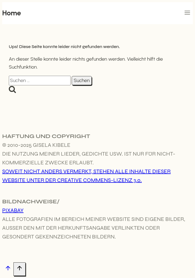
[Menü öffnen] (187, 13)
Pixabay (13, 210)
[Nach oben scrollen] (7, 269)
